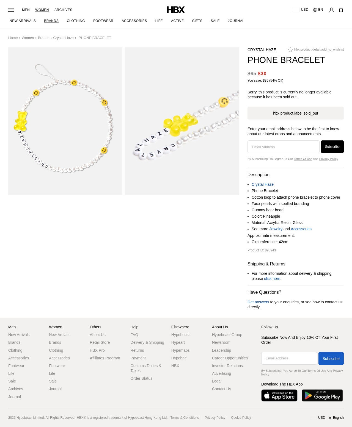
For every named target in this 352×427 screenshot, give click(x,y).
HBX (175, 366)
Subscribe (332, 147)
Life (11, 373)
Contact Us (221, 389)
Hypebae (179, 358)
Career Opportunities (230, 358)
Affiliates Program (105, 358)
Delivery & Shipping (147, 342)
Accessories (301, 229)
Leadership (221, 350)
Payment (138, 358)
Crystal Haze (63, 38)
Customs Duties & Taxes (146, 368)
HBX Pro (97, 350)
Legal (216, 381)
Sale (12, 381)
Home (13, 38)
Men (26, 10)
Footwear (16, 366)
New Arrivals (19, 334)
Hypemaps (180, 350)
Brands (43, 38)
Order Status (141, 378)
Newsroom (221, 342)
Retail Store (100, 342)
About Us (98, 334)
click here (272, 278)
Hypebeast (180, 334)
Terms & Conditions (184, 418)
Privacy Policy (328, 158)
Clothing (15, 350)
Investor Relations (227, 366)
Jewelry (276, 229)
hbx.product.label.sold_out (295, 113)
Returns (137, 350)
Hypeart (178, 342)
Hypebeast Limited (30, 418)
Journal (14, 397)
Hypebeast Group (227, 334)
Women (42, 10)
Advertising (221, 373)
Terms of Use (303, 158)
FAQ (134, 334)
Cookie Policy (241, 418)
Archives (63, 10)
